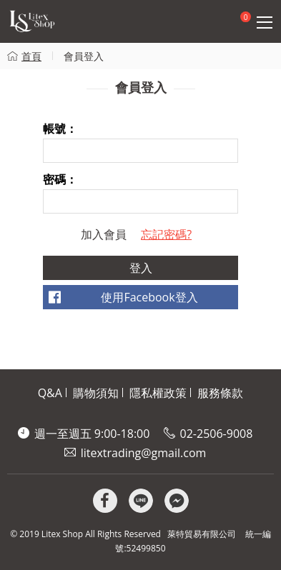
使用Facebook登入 (149, 297)
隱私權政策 (158, 393)
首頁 (31, 56)
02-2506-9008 (216, 433)
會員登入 (84, 56)
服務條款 (220, 393)
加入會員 (104, 234)
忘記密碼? (166, 234)
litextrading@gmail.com (144, 453)
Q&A (50, 393)
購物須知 (96, 393)
